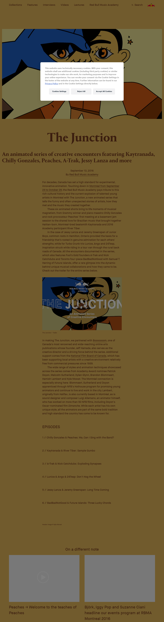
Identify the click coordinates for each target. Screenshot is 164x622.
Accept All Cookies (104, 91)
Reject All (81, 91)
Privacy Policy (51, 84)
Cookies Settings (59, 91)
